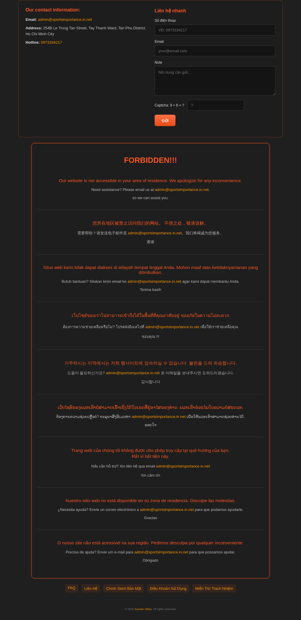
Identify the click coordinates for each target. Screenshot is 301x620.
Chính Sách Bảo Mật (123, 588)
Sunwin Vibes (143, 609)
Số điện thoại (165, 20)
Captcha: (169, 105)
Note (158, 62)
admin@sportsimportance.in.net (65, 19)
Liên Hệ (90, 588)
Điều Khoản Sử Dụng (168, 588)
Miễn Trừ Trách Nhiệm (214, 588)
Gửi (165, 120)
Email (159, 42)
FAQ (72, 588)
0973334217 (51, 42)
